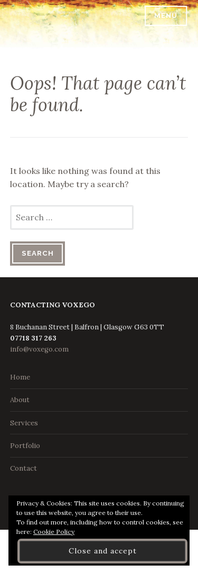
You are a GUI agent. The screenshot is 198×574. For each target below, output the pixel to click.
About (20, 399)
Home (20, 377)
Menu (165, 16)
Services (24, 423)
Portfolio (25, 445)
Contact (23, 468)
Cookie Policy (53, 532)
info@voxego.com (39, 349)
